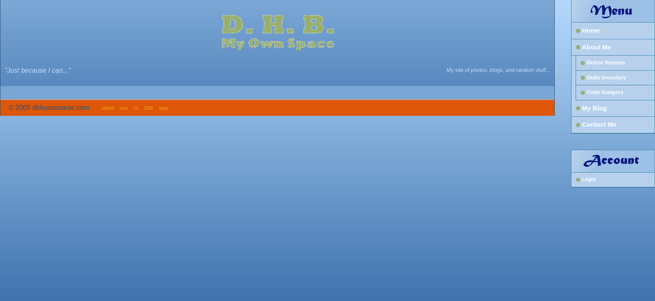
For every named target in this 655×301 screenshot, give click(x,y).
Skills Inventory (606, 77)
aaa (163, 108)
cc (136, 108)
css (124, 108)
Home (591, 30)
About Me (596, 47)
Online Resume (605, 62)
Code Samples (604, 92)
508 (148, 108)
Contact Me (599, 124)
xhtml (108, 108)
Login (589, 179)
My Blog (594, 108)
